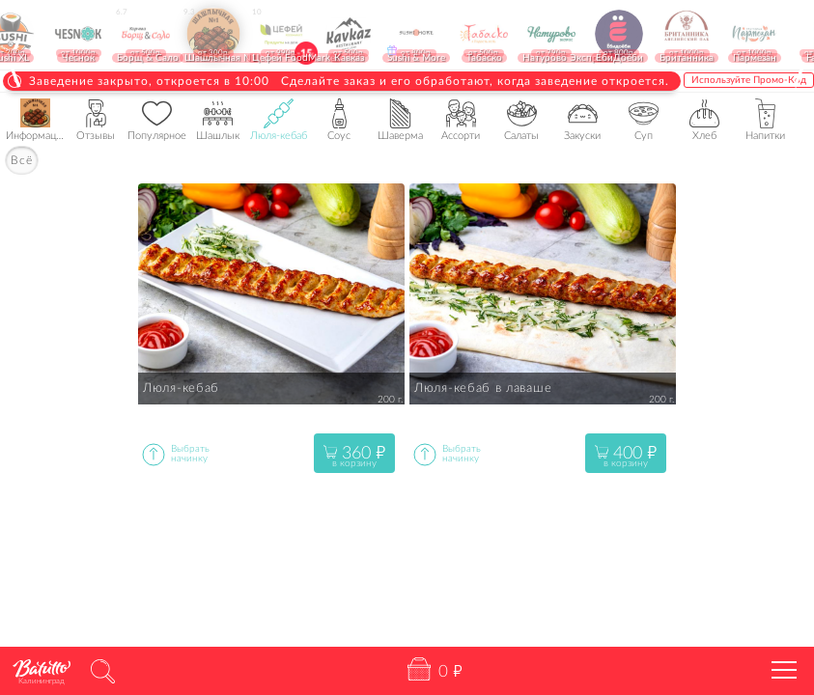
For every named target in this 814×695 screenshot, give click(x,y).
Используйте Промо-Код (748, 80)
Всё (22, 160)
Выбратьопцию (154, 454)
